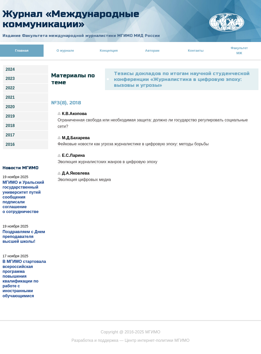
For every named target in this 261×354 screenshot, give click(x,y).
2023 (10, 78)
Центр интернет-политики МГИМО (157, 340)
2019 (10, 116)
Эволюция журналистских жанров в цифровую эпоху (107, 162)
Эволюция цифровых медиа (84, 179)
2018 (10, 125)
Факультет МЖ (239, 50)
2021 (10, 97)
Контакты (195, 50)
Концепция (109, 50)
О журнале (65, 50)
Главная (22, 50)
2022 (10, 88)
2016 (10, 144)
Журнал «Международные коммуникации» (71, 19)
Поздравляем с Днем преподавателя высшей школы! (24, 237)
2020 (10, 107)
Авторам (152, 50)
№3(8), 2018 (66, 103)
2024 (10, 69)
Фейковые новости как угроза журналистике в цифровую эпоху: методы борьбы (133, 144)
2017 (10, 135)
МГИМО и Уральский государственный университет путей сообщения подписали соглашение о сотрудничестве (23, 197)
